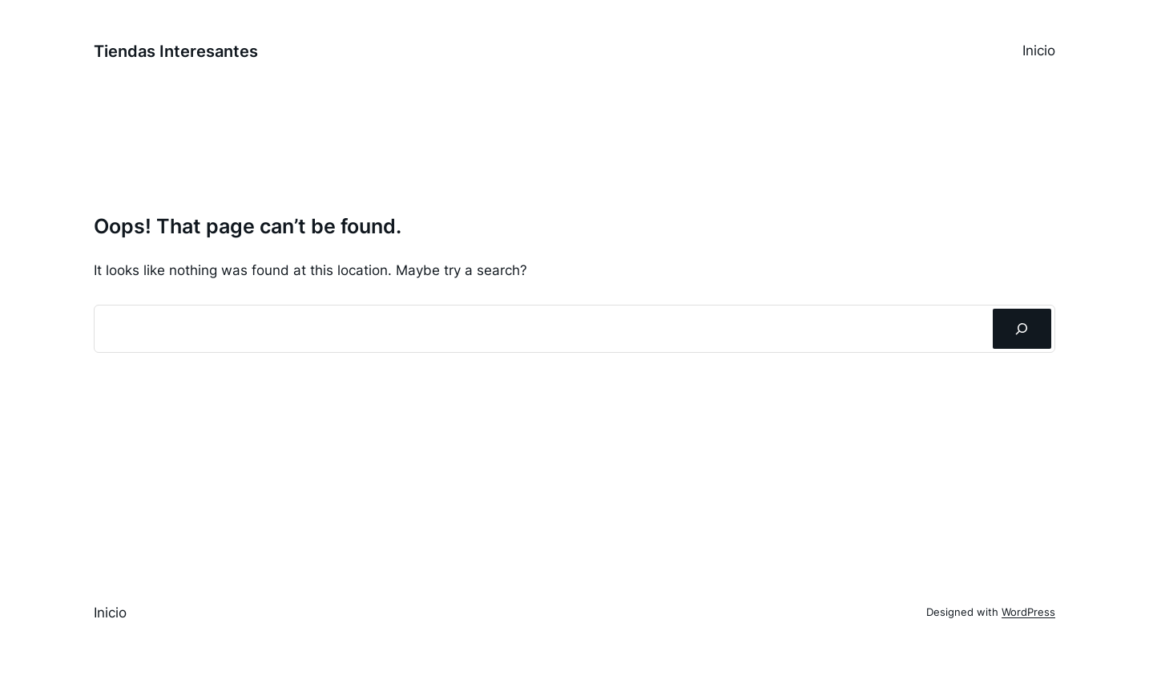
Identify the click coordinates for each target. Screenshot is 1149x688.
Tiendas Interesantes (176, 51)
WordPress (1028, 612)
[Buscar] (1022, 329)
